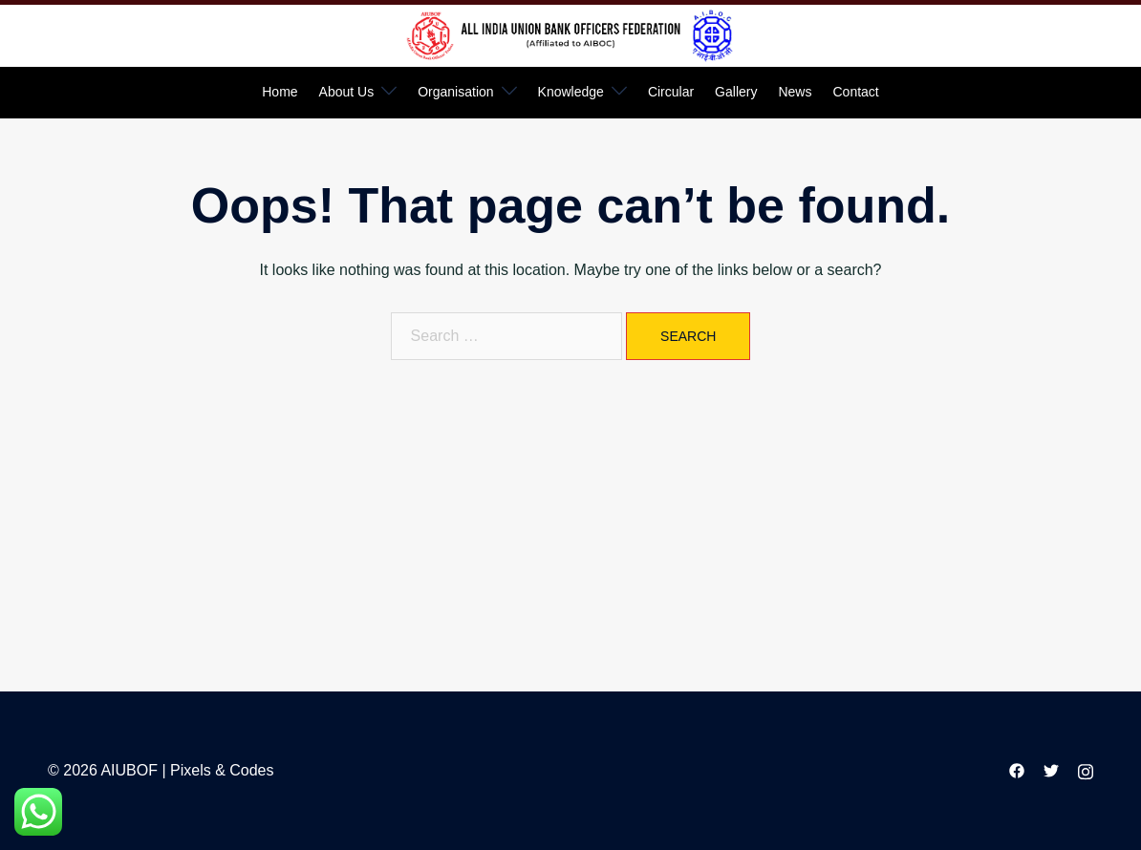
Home (279, 91)
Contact (855, 91)
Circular (671, 91)
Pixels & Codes (222, 770)
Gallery (736, 91)
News (794, 91)
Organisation (455, 91)
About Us (347, 91)
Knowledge (571, 91)
